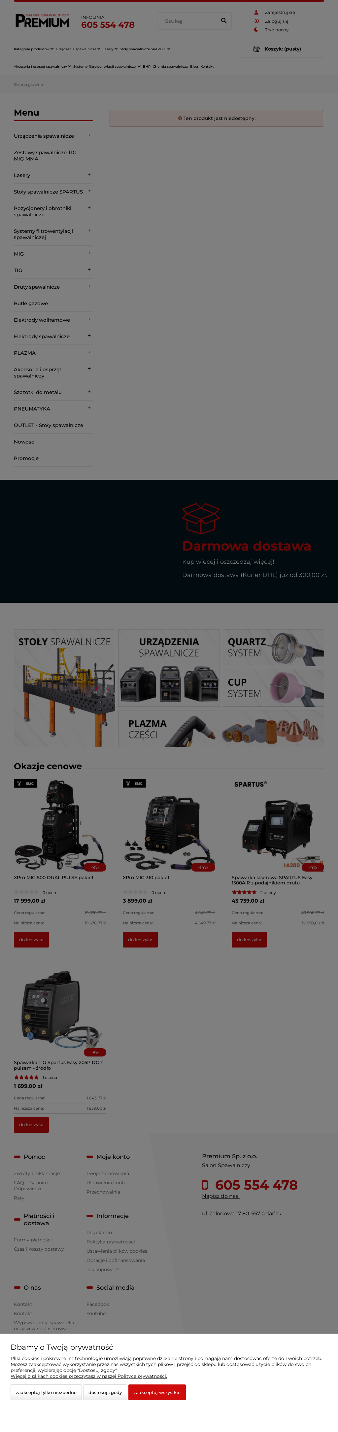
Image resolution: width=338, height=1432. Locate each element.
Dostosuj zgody (105, 1392)
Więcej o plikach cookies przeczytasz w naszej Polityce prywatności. (89, 1376)
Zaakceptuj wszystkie (157, 1392)
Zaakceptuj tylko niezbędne (46, 1392)
